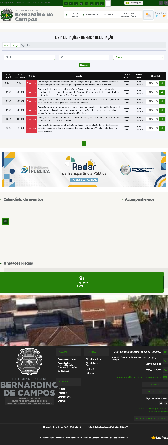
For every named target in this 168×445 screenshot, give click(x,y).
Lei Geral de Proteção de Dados (151, 418)
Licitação (15, 45)
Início (6, 45)
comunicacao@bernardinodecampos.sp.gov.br (138, 377)
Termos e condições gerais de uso (152, 408)
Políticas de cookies (158, 411)
